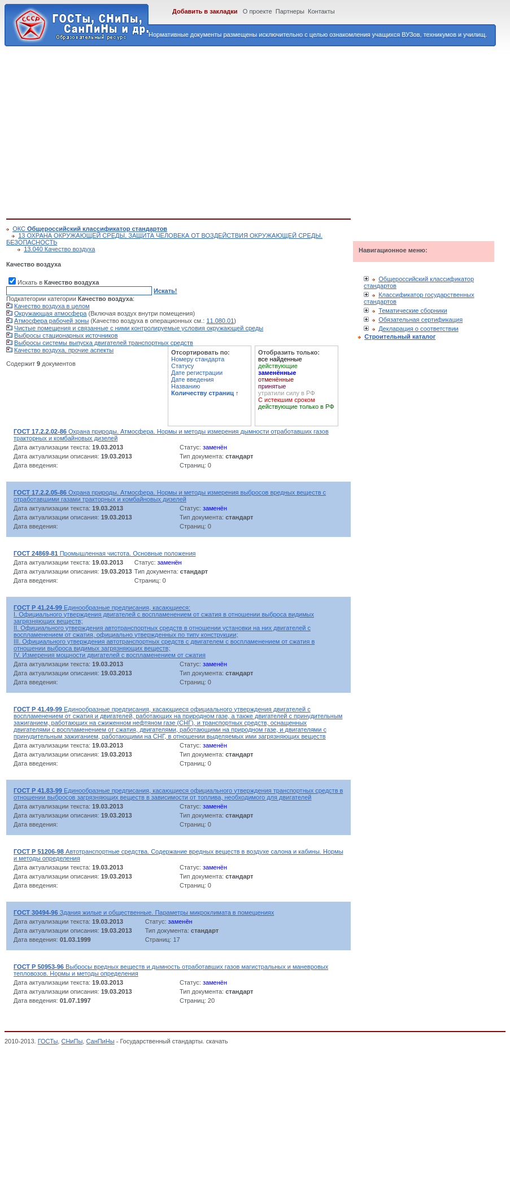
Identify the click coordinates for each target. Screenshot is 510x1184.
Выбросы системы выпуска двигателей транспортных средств (103, 342)
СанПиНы (100, 1041)
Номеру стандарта (197, 359)
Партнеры (290, 11)
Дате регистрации (197, 372)
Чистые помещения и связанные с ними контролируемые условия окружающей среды (138, 328)
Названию (185, 386)
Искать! (165, 290)
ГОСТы (48, 1041)
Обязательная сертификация (420, 319)
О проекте (257, 11)
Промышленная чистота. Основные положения (104, 553)
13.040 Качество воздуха (59, 249)
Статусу (182, 365)
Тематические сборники (412, 310)
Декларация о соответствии (418, 328)
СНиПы (71, 1041)
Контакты (321, 11)
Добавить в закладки (205, 11)
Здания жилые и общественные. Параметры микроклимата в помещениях (144, 912)
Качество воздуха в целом (52, 306)
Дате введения (192, 379)
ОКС (89, 228)
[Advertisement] (181, 130)
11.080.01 (220, 320)
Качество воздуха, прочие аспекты (64, 350)
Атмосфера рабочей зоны (51, 320)
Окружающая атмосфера (50, 313)
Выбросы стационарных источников (65, 335)
